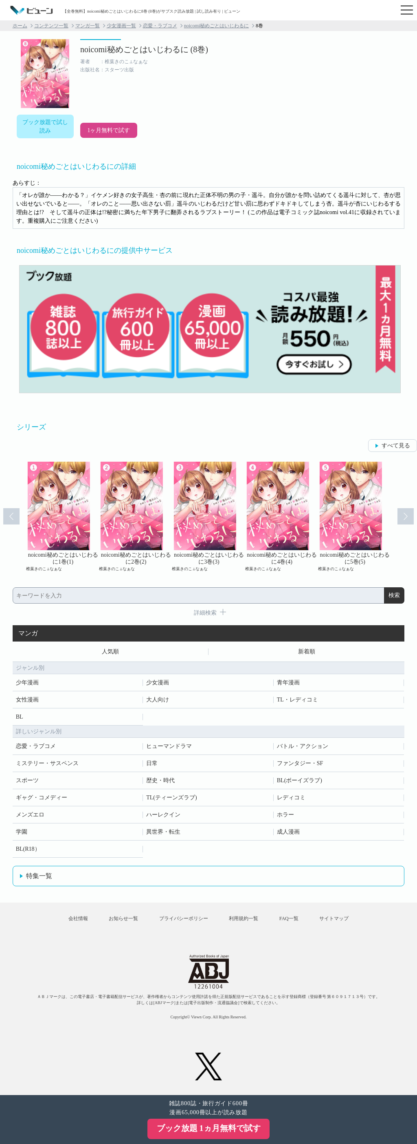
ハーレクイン (163, 815)
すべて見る (396, 446)
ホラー (285, 815)
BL (19, 717)
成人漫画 (288, 832)
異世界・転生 (163, 832)
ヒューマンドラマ (169, 746)
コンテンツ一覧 (51, 26)
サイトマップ (334, 918)
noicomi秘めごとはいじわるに (216, 26)
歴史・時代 (160, 780)
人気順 (110, 651)
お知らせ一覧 (123, 918)
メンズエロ (30, 815)
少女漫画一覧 (121, 26)
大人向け (157, 700)
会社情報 (78, 918)
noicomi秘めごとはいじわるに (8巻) (144, 49)
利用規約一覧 (243, 918)
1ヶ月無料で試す (108, 130)
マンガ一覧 (87, 26)
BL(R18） (28, 849)
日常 (152, 763)
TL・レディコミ (297, 700)
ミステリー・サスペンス (47, 763)
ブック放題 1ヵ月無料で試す (209, 1128)
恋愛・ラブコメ (160, 26)
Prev (11, 516)
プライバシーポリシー (183, 918)
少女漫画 (157, 682)
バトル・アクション (302, 746)
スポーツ (27, 780)
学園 (21, 832)
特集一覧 (39, 875)
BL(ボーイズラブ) (299, 780)
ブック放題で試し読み (45, 126)
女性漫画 (27, 700)
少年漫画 (27, 682)
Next (405, 516)
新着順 (306, 651)
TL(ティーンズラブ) (171, 797)
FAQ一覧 (288, 918)
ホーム (20, 26)
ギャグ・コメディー (41, 797)
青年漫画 (288, 682)
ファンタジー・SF (300, 763)
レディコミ (291, 797)
